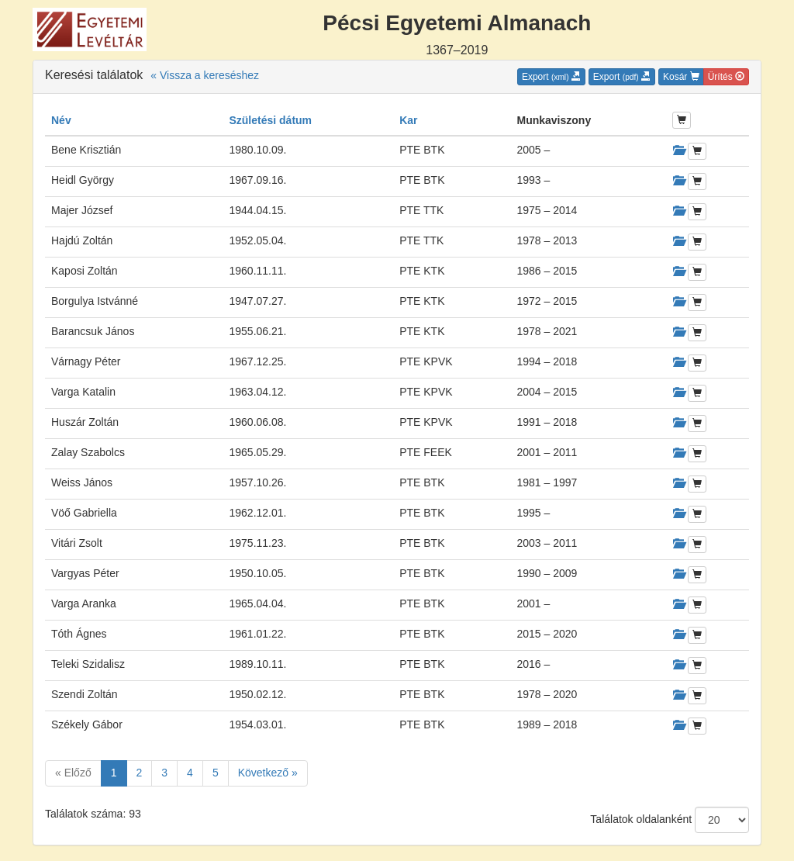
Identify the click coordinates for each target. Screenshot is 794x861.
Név (61, 120)
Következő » (268, 772)
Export (551, 76)
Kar (408, 120)
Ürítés (726, 76)
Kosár (681, 76)
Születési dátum (270, 120)
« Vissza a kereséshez (204, 75)
